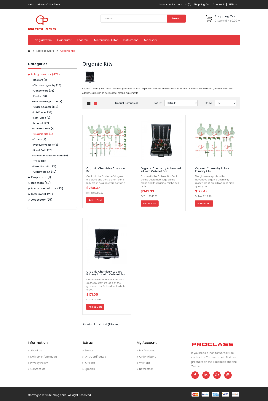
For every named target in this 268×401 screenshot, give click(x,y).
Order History (147, 356)
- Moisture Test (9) (42, 128)
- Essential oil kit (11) (43, 166)
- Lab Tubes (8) (40, 117)
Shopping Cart (202, 4)
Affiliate (90, 363)
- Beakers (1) (38, 80)
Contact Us (37, 369)
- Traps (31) (38, 161)
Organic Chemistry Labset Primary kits (212, 169)
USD (233, 4)
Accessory (150, 40)
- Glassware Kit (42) (43, 172)
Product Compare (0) (127, 103)
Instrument (130, 40)
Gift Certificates (95, 356)
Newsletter (146, 369)
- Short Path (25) (41, 150)
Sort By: (158, 103)
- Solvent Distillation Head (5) (49, 155)
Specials (90, 369)
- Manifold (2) (39, 123)
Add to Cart (95, 200)
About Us (36, 350)
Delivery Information (43, 356)
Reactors (83, 40)
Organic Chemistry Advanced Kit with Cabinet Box (161, 169)
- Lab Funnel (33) (41, 112)
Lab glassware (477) (45, 74)
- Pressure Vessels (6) (44, 145)
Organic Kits (67, 51)
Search (176, 18)
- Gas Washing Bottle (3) (46, 101)
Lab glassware (43, 40)
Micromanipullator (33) (47, 188)
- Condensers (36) (42, 90)
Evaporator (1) (41, 177)
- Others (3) (38, 139)
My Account (167, 4)
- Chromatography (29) (45, 85)
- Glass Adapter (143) (44, 107)
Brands (89, 350)
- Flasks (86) (38, 96)
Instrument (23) (42, 194)
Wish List (144, 363)
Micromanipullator (106, 40)
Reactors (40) (41, 183)
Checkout (218, 4)
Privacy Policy (39, 363)
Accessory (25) (41, 200)
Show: (208, 103)
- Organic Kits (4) (41, 134)
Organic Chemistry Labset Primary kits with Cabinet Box (105, 273)
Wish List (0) (184, 4)
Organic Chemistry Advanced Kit (106, 169)
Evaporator (64, 40)
